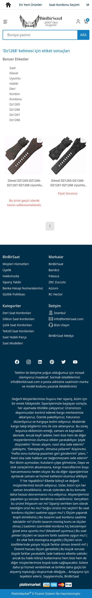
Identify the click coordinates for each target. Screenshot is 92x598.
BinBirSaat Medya (61, 336)
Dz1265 (14, 104)
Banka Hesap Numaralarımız (23, 288)
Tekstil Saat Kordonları (18, 331)
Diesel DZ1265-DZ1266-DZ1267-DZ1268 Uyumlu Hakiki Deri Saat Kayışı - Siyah (67, 182)
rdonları (17, 313)
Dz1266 (14, 109)
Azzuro (53, 288)
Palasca (54, 276)
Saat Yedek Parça (15, 337)
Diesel (13, 73)
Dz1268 (14, 120)
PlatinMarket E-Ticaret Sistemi (33, 594)
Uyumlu (14, 78)
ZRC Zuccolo (57, 282)
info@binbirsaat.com (66, 319)
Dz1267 (14, 115)
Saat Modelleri (13, 343)
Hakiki (13, 83)
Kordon (14, 94)
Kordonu (15, 99)
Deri (12, 89)
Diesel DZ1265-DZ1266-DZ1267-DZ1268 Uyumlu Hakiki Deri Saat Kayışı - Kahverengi (24, 182)
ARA (83, 34)
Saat (12, 68)
